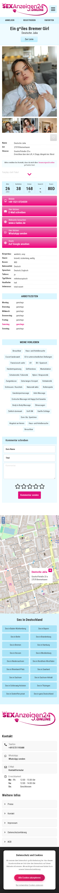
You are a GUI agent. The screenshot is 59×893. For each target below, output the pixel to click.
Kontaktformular (16, 770)
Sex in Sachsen (15, 677)
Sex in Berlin (15, 637)
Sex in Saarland (44, 669)
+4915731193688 (16, 747)
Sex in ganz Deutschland (43, 694)
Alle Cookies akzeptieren (29, 877)
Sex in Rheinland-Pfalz (15, 669)
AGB (9, 841)
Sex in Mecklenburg (43, 653)
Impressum (12, 823)
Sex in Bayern (43, 628)
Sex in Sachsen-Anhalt (44, 677)
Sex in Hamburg (43, 645)
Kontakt (11, 813)
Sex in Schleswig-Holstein (15, 686)
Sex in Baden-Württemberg (15, 628)
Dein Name (10, 449)
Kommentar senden (29, 495)
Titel (8, 458)
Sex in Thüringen (43, 686)
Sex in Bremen (15, 645)
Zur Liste (29, 39)
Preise (10, 804)
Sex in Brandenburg (43, 637)
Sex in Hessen (15, 653)
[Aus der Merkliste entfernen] (53, 137)
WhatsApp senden (17, 759)
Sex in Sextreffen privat (15, 694)
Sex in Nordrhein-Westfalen (43, 661)
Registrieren (29, 20)
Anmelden (9, 20)
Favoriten (49, 20)
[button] (51, 81)
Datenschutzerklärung (17, 832)
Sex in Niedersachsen (15, 661)
